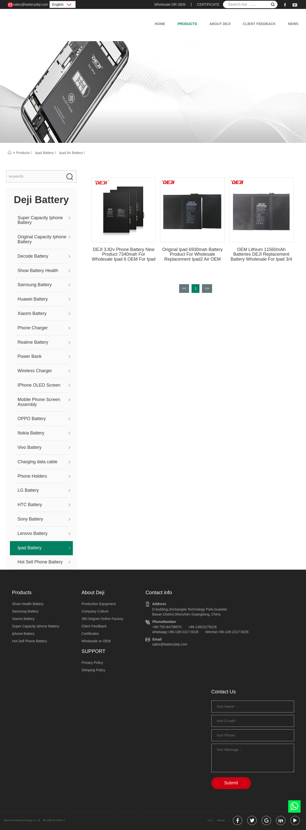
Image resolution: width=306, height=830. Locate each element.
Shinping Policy (93, 670)
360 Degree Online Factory (102, 619)
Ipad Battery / (46, 153)
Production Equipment (99, 604)
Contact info (158, 592)
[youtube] (295, 4)
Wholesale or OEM (96, 641)
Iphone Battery (23, 634)
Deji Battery (41, 199)
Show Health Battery (28, 604)
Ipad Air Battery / (72, 153)
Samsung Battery (25, 611)
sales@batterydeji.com (27, 5)
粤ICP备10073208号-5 (54, 820)
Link (210, 820)
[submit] (273, 5)
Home (160, 24)
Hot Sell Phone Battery (29, 641)
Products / (24, 153)
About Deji (219, 24)
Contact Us (223, 691)
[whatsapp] (294, 807)
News (293, 24)
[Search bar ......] (250, 4)
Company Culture (95, 611)
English (62, 4)
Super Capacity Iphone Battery (35, 626)
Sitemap (221, 820)
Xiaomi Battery (23, 619)
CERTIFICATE (208, 4)
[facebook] (285, 4)
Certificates (90, 634)
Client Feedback (259, 24)
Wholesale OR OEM (170, 4)
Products (187, 24)
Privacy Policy (92, 663)
